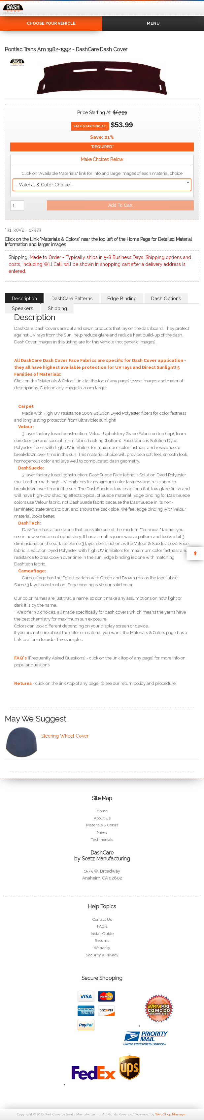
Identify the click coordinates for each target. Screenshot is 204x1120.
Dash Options (166, 298)
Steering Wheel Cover (64, 736)
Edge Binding (122, 298)
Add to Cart (120, 205)
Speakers (22, 308)
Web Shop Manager (171, 1114)
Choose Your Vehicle (51, 23)
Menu (153, 23)
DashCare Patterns (72, 298)
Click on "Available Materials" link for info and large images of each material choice (102, 173)
